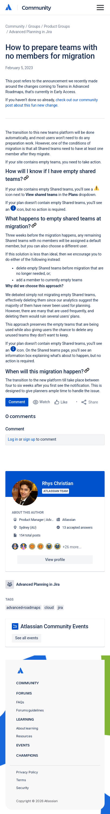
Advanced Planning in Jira (30, 32)
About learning (27, 728)
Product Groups (57, 26)
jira (60, 607)
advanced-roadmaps (23, 607)
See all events (26, 638)
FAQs (20, 702)
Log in (13, 439)
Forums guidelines (30, 710)
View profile (55, 559)
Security (22, 788)
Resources (24, 736)
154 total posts (29, 535)
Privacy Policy (27, 772)
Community (36, 7)
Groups (34, 26)
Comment (17, 402)
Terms (21, 780)
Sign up (29, 439)
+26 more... (72, 547)
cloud (49, 607)
